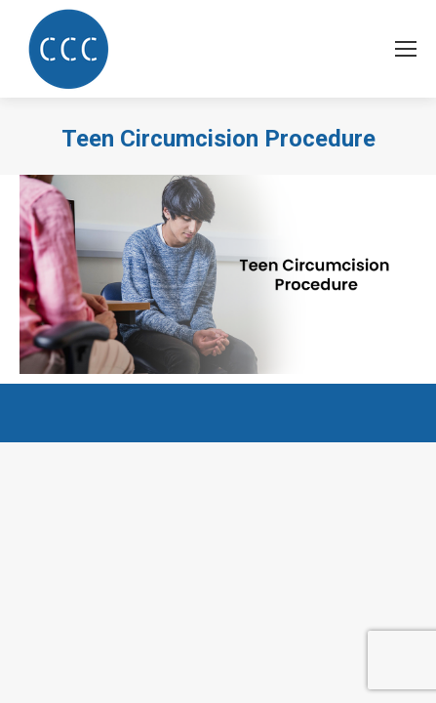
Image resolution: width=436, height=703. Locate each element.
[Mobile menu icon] (405, 49)
